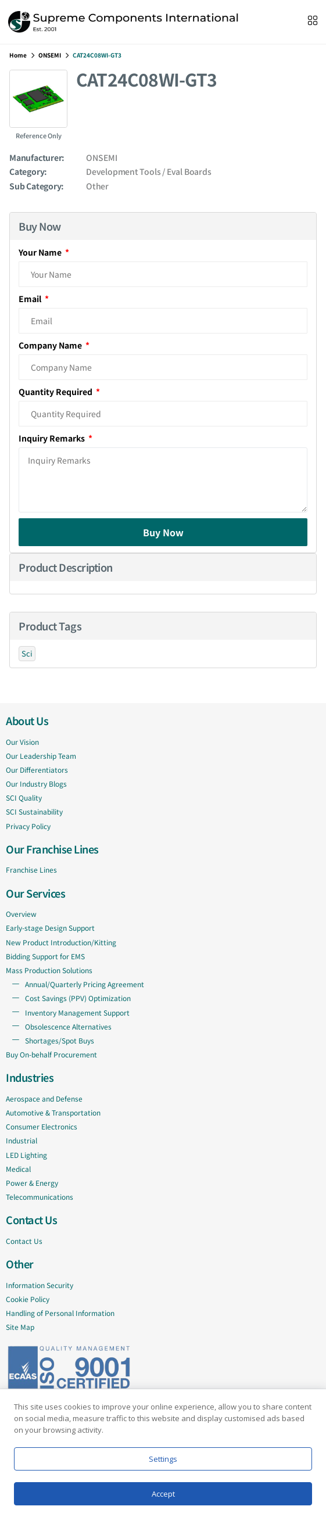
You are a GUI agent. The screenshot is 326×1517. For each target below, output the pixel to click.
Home (18, 55)
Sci (27, 653)
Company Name (51, 345)
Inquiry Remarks (53, 438)
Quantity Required (56, 391)
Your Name (41, 252)
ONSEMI (49, 55)
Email (31, 298)
